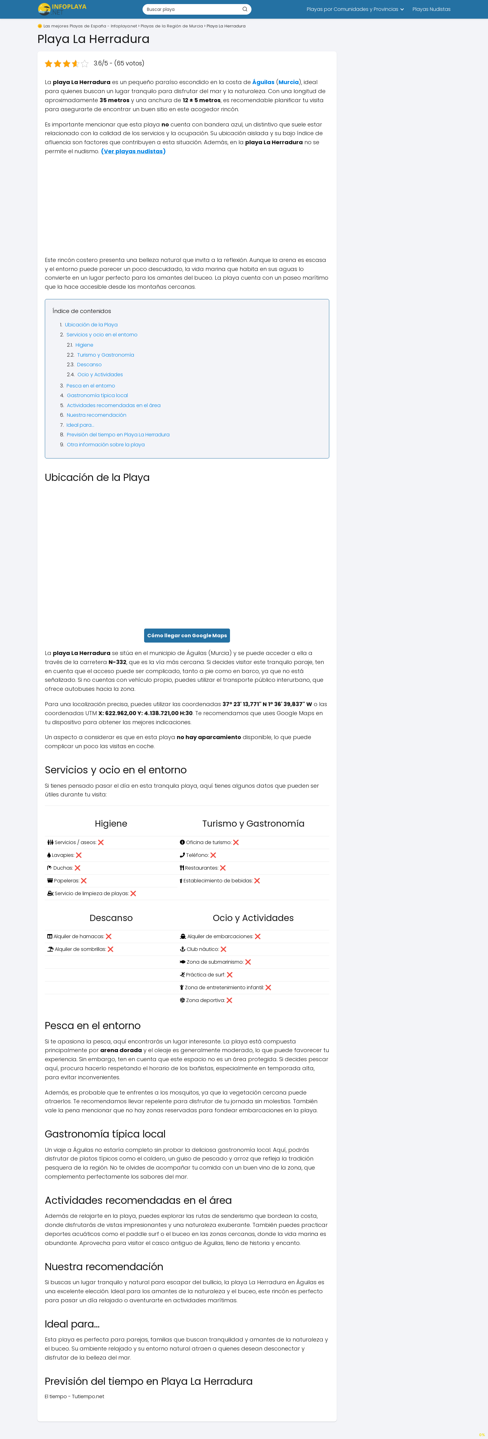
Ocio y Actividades (100, 374)
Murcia (289, 82)
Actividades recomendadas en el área (114, 405)
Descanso (89, 364)
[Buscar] (244, 9)
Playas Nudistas (432, 9)
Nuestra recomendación (96, 415)
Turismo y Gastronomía (105, 355)
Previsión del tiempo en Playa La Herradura (118, 434)
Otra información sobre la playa (106, 444)
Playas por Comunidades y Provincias (352, 9)
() (133, 151)
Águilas (263, 82)
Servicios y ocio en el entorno (102, 334)
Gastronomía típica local (97, 395)
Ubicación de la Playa (91, 324)
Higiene (84, 345)
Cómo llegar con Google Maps (187, 635)
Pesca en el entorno (91, 385)
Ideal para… (80, 425)
